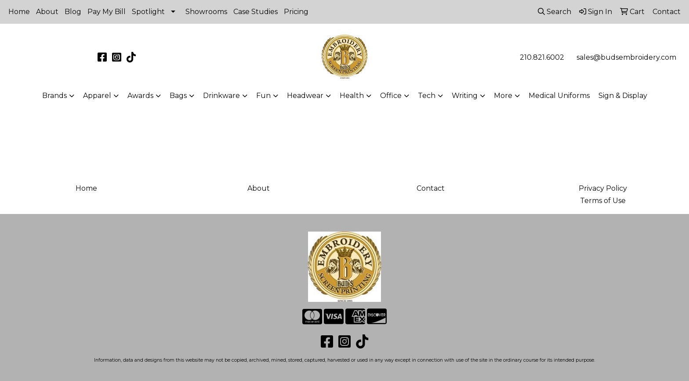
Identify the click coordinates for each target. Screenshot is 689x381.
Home (19, 11)
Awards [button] (140, 95)
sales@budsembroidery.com (626, 57)
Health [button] (352, 95)
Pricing (296, 11)
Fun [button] (263, 95)
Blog (73, 11)
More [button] (503, 95)
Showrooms (206, 11)
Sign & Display (622, 95)
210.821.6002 (542, 57)
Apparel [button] (97, 95)
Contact (431, 188)
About (47, 11)
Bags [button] (178, 95)
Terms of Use (603, 200)
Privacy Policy (603, 188)
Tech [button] (426, 95)
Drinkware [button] (221, 95)
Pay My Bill (106, 11)
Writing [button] (465, 95)
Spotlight (148, 11)
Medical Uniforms (559, 95)
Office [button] (391, 95)
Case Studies (255, 11)
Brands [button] (54, 95)
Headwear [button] (305, 95)
